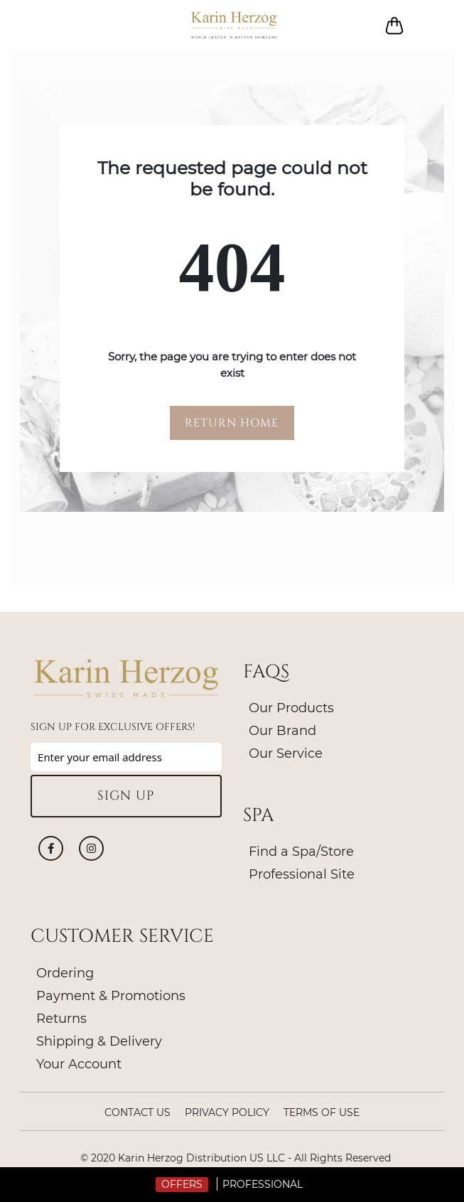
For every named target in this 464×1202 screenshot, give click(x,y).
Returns (61, 1018)
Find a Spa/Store (301, 851)
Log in (429, 25)
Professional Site (302, 874)
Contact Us (137, 1112)
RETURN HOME (232, 423)
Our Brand (282, 731)
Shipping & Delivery (99, 1041)
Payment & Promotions (110, 996)
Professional (262, 1184)
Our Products (291, 708)
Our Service (286, 753)
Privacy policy (227, 1112)
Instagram (91, 848)
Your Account (79, 1064)
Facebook (50, 848)
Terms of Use (322, 1112)
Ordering (65, 973)
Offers (182, 1184)
